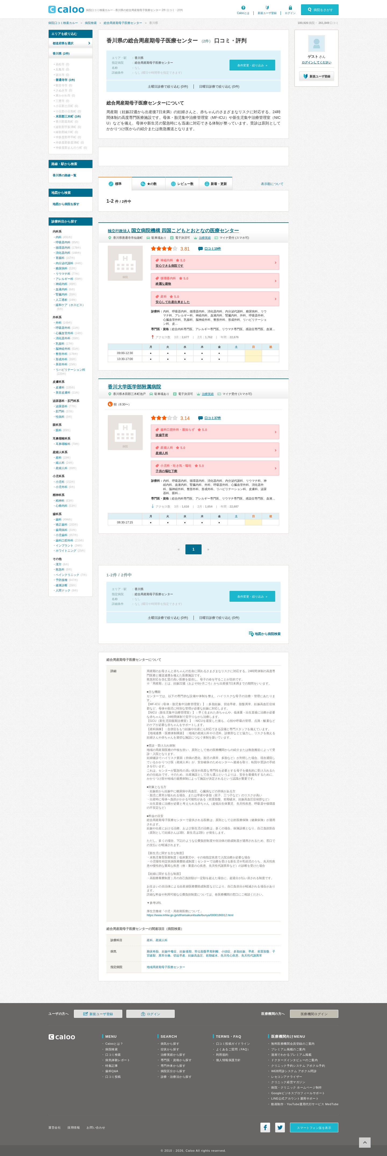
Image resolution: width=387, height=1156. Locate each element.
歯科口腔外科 (64, 540)
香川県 (61, 53)
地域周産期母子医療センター (166, 967)
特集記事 (111, 1065)
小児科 (60, 481)
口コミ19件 (213, 249)
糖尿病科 (61, 268)
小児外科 (61, 486)
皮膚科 (60, 387)
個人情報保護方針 (228, 1060)
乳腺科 (60, 343)
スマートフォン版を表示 (314, 1127)
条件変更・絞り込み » (252, 65)
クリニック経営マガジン (288, 1082)
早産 (251, 951)
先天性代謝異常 (251, 955)
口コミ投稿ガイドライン (233, 1043)
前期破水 (212, 955)
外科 (59, 322)
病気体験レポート (117, 1060)
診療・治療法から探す (176, 1076)
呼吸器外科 (63, 327)
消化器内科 (63, 252)
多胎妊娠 (239, 951)
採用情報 (73, 1127)
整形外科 (61, 353)
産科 (150, 940)
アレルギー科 (64, 278)
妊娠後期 (185, 951)
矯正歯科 (61, 524)
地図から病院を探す (66, 204)
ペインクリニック (67, 574)
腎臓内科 (61, 294)
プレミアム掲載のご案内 (288, 1049)
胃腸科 (60, 257)
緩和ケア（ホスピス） (70, 304)
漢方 (59, 564)
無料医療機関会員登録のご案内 (293, 1043)
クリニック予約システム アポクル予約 (298, 1065)
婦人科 (60, 462)
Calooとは (243, 13)
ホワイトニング (66, 550)
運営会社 (54, 1127)
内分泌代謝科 (64, 263)
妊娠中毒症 (169, 951)
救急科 (60, 569)
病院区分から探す (173, 1071)
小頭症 (225, 951)
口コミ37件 (213, 418)
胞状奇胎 (153, 951)
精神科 (60, 500)
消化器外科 (63, 338)
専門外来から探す (173, 1065)
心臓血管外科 (64, 333)
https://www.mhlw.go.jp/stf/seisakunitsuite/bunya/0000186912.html (190, 915)
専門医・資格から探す (176, 1060)
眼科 (59, 430)
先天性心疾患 (229, 955)
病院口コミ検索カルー (63, 22)
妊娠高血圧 (195, 955)
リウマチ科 (63, 273)
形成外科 (61, 359)
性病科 (60, 416)
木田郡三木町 (68, 116)
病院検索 (91, 22)
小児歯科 (61, 535)
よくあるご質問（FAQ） (233, 1049)
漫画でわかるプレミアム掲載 (291, 1054)
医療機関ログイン (314, 1014)
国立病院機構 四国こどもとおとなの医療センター (173, 230)
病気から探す (170, 1043)
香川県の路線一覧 (64, 175)
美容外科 (61, 364)
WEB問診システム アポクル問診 (294, 1071)
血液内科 (61, 289)
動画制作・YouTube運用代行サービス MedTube (305, 1104)
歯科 (59, 519)
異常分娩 (164, 955)
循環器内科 (63, 247)
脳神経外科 (63, 348)
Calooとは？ (114, 1043)
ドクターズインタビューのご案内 (294, 1060)
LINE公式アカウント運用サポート (295, 1098)
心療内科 (61, 505)
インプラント (64, 545)
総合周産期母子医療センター (123, 22)
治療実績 (205, 237)
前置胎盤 (263, 951)
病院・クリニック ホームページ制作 (296, 1087)
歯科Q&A (111, 1071)
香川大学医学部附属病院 (134, 387)
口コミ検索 (113, 1054)
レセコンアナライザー (286, 1076)
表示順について (272, 184)
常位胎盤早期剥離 (206, 951)
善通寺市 (65, 79)
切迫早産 (179, 955)
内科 (59, 237)
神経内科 (61, 284)
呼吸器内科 (63, 242)
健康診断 (61, 585)
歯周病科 (61, 529)
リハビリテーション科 (70, 369)
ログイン (290, 13)
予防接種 (61, 579)
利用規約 (222, 1054)
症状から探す (170, 1049)
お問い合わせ (96, 1127)
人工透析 (61, 299)
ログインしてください (316, 62)
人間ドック (63, 590)
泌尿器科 (61, 406)
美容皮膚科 (63, 392)
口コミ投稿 (113, 1076)
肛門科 (60, 411)
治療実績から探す (173, 1054)
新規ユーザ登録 (267, 13)
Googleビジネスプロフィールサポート (298, 1093)
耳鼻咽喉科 (63, 443)
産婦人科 (161, 940)
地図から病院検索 (268, 634)
